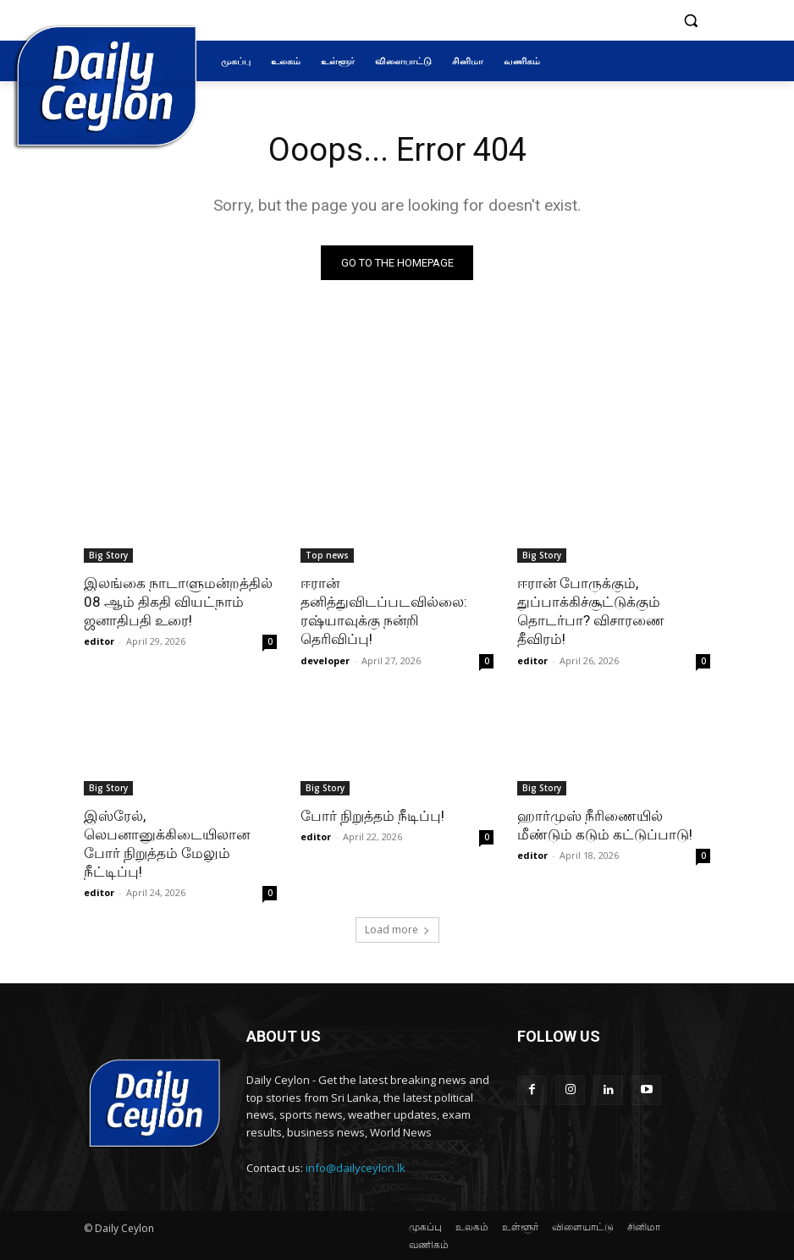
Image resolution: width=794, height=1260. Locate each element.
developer (325, 660)
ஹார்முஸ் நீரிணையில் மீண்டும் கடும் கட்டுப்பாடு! (604, 825)
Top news (327, 555)
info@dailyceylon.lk (355, 1167)
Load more (397, 929)
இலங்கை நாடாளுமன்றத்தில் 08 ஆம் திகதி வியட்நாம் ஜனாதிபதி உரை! (178, 602)
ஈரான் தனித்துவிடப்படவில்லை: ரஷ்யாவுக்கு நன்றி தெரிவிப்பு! (384, 611)
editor (99, 641)
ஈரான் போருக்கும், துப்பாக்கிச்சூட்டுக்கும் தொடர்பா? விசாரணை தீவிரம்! (590, 611)
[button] (690, 21)
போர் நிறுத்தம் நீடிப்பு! (372, 815)
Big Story (108, 555)
